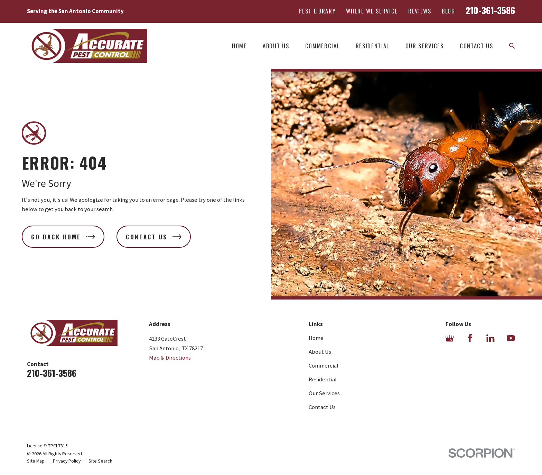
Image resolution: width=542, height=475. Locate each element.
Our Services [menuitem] (424, 45)
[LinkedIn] (490, 338)
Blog (448, 11)
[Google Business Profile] (450, 338)
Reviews (419, 11)
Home (316, 338)
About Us (320, 351)
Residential (323, 379)
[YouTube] (511, 338)
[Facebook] (470, 338)
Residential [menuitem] (372, 45)
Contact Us (322, 407)
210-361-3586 (490, 10)
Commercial (323, 365)
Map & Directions (170, 357)
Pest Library (317, 11)
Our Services (324, 393)
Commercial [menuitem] (322, 45)
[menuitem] (36, 461)
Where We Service (372, 11)
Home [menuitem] (239, 45)
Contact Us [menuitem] (476, 45)
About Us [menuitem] (276, 45)
